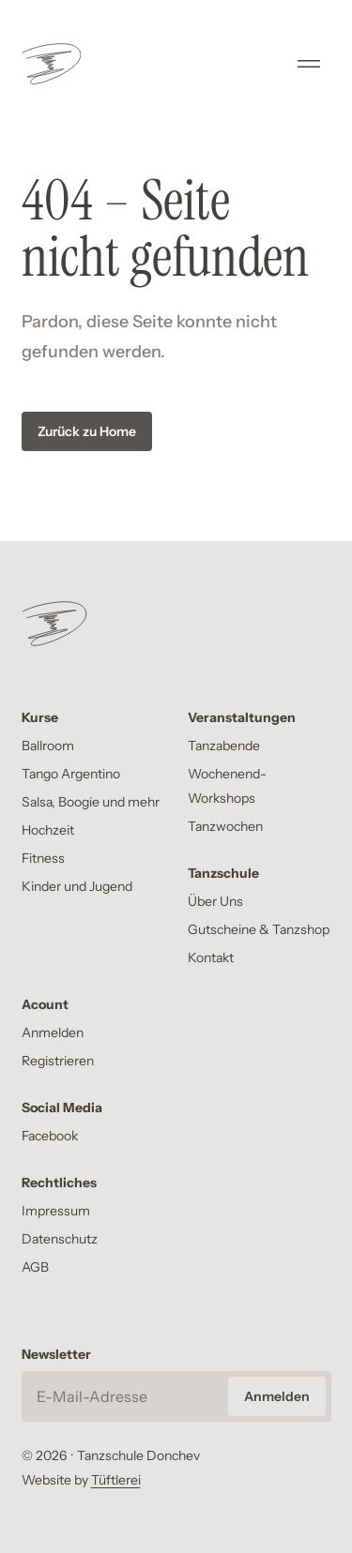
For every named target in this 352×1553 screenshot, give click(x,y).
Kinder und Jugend (77, 886)
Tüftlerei (116, 1479)
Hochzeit (48, 830)
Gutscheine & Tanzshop (258, 929)
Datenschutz (60, 1238)
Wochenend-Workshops (227, 786)
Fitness (43, 858)
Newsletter (56, 1354)
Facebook (50, 1135)
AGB (35, 1267)
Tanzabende (224, 745)
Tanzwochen (225, 826)
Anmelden (53, 1032)
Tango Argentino (71, 773)
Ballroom (48, 745)
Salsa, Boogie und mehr (91, 801)
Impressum (56, 1210)
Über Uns (215, 901)
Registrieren (58, 1060)
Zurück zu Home (87, 431)
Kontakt (211, 957)
